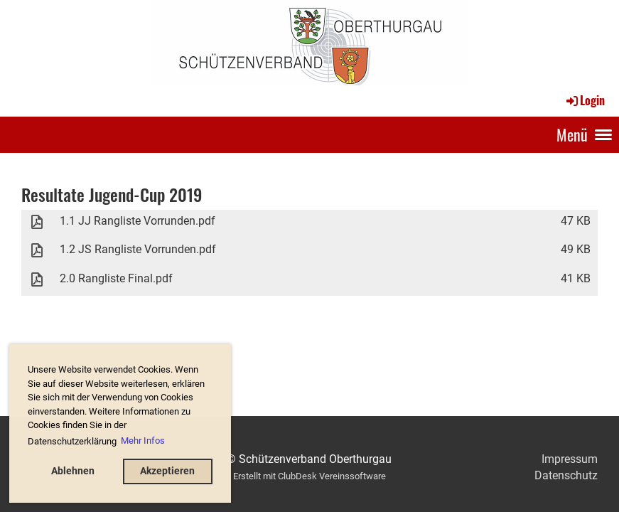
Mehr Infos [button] (143, 440)
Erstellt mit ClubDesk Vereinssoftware (309, 476)
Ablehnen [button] (73, 471)
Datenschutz (566, 475)
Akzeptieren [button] (167, 471)
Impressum (570, 459)
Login (584, 100)
